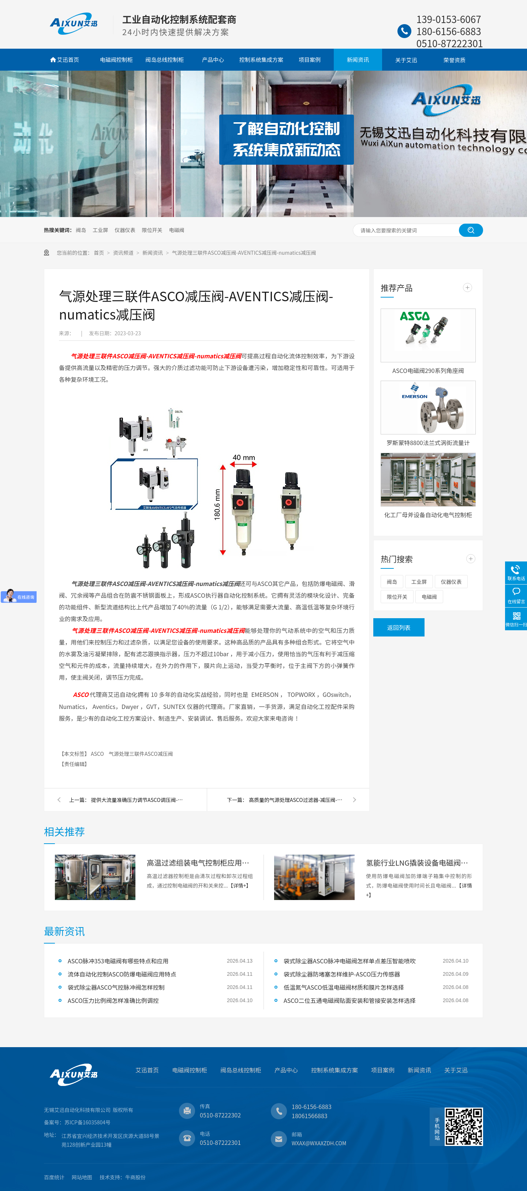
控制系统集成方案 (261, 59)
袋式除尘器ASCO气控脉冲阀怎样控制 (116, 987)
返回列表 (399, 627)
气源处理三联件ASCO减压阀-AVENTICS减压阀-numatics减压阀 (244, 252)
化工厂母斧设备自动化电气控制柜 (428, 514)
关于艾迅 (406, 60)
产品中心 (213, 59)
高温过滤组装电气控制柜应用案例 (200, 862)
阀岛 (81, 230)
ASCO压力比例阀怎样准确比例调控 (113, 1000)
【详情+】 (239, 885)
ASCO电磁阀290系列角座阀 (428, 370)
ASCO (98, 753)
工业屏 (100, 230)
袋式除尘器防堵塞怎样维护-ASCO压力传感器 (342, 974)
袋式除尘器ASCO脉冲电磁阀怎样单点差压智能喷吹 (350, 960)
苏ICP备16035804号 (87, 1122)
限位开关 (152, 230)
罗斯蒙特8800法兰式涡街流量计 (428, 442)
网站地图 (82, 1177)
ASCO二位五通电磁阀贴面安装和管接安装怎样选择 (350, 1000)
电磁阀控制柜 (116, 59)
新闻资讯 (358, 59)
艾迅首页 (68, 59)
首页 (99, 252)
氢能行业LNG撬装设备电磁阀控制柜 (419, 862)
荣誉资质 (455, 60)
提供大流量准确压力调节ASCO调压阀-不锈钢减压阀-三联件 (138, 799)
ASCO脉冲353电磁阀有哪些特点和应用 (118, 960)
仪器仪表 (125, 230)
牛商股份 (135, 1177)
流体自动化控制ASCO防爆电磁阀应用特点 (122, 974)
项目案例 (310, 59)
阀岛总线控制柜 (164, 59)
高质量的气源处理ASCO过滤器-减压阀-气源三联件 (296, 799)
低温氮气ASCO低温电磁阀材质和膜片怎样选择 (344, 987)
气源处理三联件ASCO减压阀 (141, 753)
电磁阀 (176, 230)
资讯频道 (124, 252)
